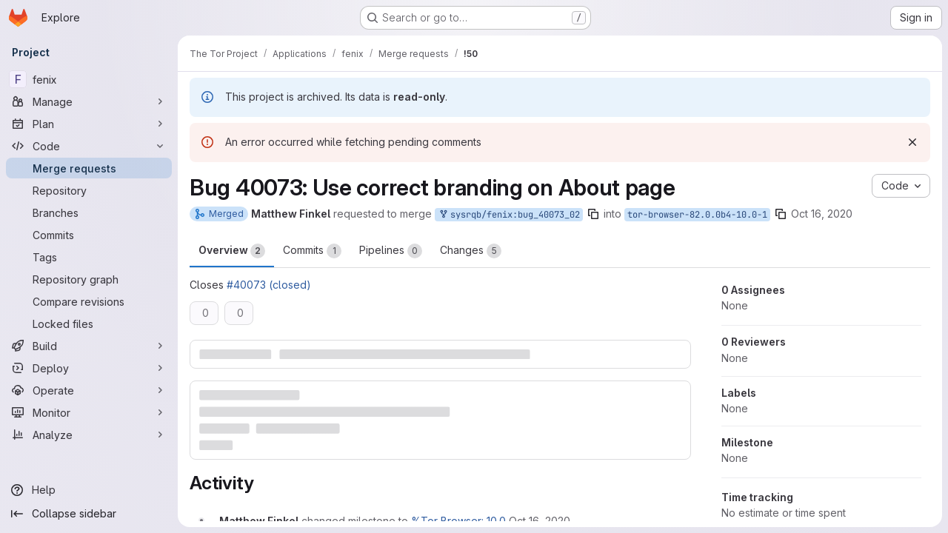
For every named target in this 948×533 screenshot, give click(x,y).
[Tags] (89, 257)
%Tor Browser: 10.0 (458, 520)
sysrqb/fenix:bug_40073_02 (509, 215)
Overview (231, 251)
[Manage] (89, 101)
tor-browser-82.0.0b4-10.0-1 (697, 215)
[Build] (89, 345)
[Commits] (89, 234)
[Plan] (89, 123)
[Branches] (89, 212)
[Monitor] (89, 412)
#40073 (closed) (269, 284)
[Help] (89, 490)
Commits (312, 251)
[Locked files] (89, 323)
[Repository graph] (89, 279)
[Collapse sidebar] (89, 513)
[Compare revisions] (89, 301)
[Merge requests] (89, 168)
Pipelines (390, 251)
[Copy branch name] (593, 214)
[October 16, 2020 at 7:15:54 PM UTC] (539, 520)
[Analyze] (89, 434)
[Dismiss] (912, 142)
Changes (470, 251)
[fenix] (89, 79)
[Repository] (89, 190)
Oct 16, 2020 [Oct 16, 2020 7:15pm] (821, 213)
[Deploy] (89, 368)
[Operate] (89, 390)
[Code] (89, 145)
